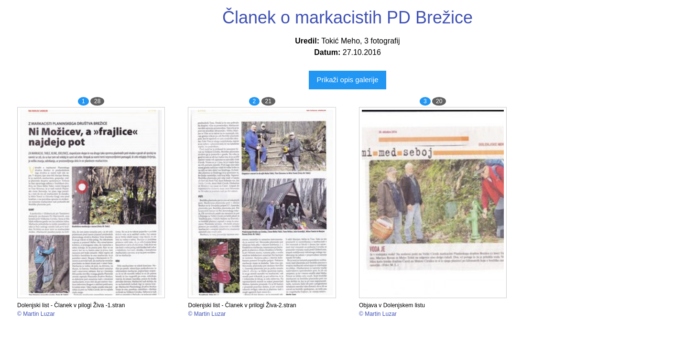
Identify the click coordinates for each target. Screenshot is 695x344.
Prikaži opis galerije (347, 79)
